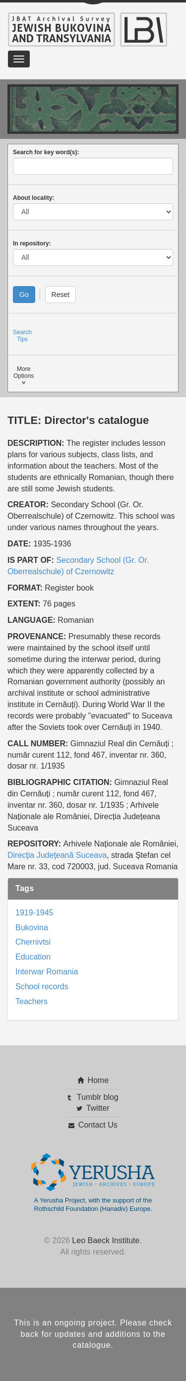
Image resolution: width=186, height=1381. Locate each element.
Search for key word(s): (46, 152)
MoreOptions (23, 375)
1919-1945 (34, 912)
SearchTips (22, 336)
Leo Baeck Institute (105, 1240)
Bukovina (31, 927)
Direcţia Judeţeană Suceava (57, 855)
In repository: (32, 243)
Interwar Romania (46, 971)
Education (33, 957)
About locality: (33, 198)
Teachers (31, 1001)
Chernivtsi (33, 942)
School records (41, 986)
